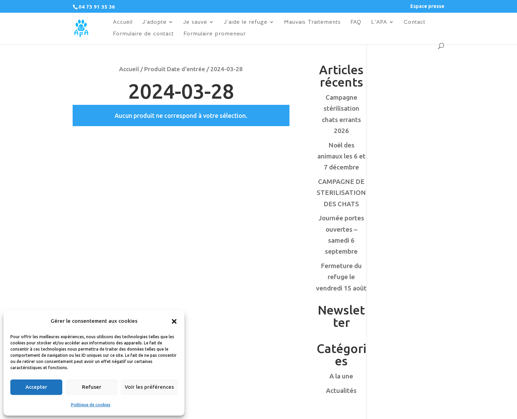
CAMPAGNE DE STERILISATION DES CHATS (341, 193)
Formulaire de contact (143, 34)
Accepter (36, 387)
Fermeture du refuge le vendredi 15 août (341, 277)
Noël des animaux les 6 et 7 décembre (341, 156)
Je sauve (195, 22)
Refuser (91, 387)
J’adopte (154, 22)
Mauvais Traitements (312, 22)
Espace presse (427, 6)
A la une (341, 376)
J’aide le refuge (245, 22)
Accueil (123, 22)
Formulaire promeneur (214, 34)
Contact (414, 22)
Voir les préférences (149, 387)
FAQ (355, 22)
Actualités (341, 390)
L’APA (379, 22)
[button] (174, 321)
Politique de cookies (90, 405)
